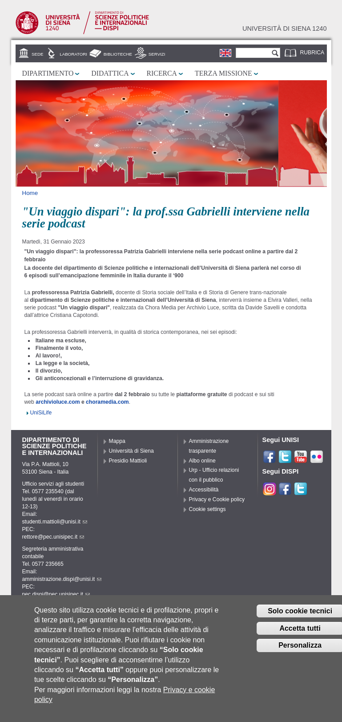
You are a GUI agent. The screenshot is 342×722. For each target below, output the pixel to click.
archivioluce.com (58, 402)
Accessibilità (204, 490)
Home (30, 193)
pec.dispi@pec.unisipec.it (56, 594)
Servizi (157, 54)
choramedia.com (107, 402)
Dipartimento (48, 73)
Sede (37, 54)
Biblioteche (118, 54)
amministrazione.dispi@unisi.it (62, 579)
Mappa (117, 441)
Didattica (110, 73)
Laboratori (73, 54)
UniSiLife (41, 413)
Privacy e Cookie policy (217, 499)
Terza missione (223, 73)
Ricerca (162, 73)
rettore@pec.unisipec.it (53, 537)
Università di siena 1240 (284, 28)
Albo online (202, 461)
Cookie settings (207, 509)
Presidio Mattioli (128, 461)
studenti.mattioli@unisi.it (54, 522)
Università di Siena (131, 451)
